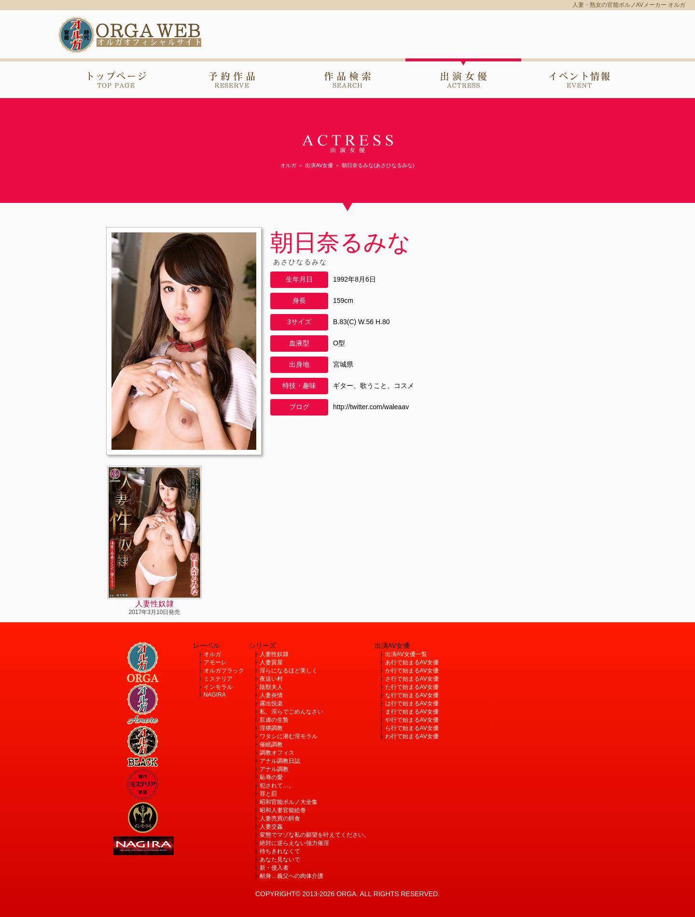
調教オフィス (277, 752)
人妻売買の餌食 (280, 818)
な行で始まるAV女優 (412, 695)
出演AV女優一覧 (406, 654)
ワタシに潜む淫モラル (289, 736)
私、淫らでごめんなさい (291, 711)
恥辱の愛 (271, 777)
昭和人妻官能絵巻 (283, 810)
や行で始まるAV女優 (412, 719)
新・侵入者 (274, 867)
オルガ (212, 654)
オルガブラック (224, 670)
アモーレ (215, 662)
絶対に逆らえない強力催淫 (294, 843)
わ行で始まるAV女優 (412, 736)
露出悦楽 (271, 703)
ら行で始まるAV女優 (412, 728)
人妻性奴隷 (274, 654)
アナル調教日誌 (280, 761)
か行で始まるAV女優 (412, 670)
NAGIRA (215, 694)
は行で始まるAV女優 (412, 703)
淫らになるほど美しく (289, 670)
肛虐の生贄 (274, 719)
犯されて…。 (277, 785)
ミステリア (218, 678)
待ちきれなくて (280, 851)
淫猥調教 (271, 728)
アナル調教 (274, 769)
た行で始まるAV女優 (412, 687)
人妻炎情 (271, 695)
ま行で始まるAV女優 (412, 711)
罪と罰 (268, 793)
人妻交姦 (271, 826)
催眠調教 (271, 744)
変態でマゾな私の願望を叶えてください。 (315, 834)
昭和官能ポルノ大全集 (289, 802)
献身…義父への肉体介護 (291, 876)
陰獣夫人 (271, 687)
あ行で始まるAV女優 (412, 662)
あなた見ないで (280, 859)
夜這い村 (271, 678)
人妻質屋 (271, 662)
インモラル (218, 687)
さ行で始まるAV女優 (412, 678)
